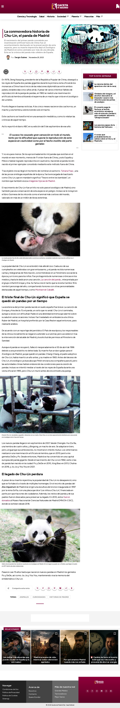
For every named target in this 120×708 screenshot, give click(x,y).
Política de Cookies (10, 696)
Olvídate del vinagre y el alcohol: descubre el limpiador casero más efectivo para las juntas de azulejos (105, 98)
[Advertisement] (60, 618)
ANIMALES (24, 597)
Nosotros (32, 691)
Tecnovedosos (61, 694)
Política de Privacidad (10, 692)
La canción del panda (51, 279)
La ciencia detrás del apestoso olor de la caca (105, 85)
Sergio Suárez (21, 57)
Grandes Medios (61, 691)
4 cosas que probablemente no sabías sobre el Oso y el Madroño (104, 138)
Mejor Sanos (60, 697)
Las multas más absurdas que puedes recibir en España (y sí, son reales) (16, 659)
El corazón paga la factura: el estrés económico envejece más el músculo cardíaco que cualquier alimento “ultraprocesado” (105, 112)
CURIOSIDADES (39, 597)
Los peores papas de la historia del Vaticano (104, 126)
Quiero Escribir (34, 697)
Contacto (33, 694)
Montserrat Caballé (44, 289)
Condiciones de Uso (10, 689)
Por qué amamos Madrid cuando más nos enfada (75, 660)
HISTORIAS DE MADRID (59, 597)
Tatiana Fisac (67, 171)
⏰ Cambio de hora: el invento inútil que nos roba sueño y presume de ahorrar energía (103, 659)
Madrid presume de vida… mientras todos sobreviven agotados (45, 659)
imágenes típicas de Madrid (42, 181)
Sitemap (5, 699)
